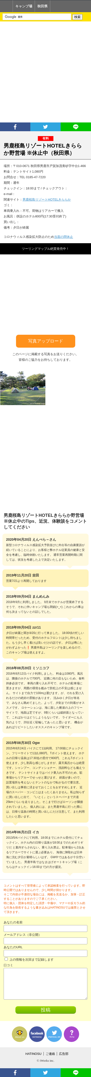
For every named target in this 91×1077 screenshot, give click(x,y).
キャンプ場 (23, 6)
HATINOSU (33, 1054)
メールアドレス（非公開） (22, 935)
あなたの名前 (13, 922)
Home (6, 6)
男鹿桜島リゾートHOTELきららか (47, 199)
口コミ (8, 965)
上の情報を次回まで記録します (29, 959)
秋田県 (42, 6)
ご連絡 (50, 1054)
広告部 (63, 1054)
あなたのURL (13, 947)
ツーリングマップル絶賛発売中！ (45, 249)
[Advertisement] (45, 72)
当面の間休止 (63, 237)
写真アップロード (45, 341)
